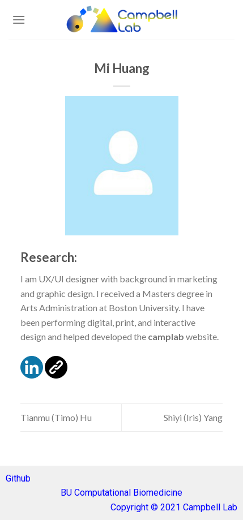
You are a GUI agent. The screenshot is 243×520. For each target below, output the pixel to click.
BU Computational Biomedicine (121, 492)
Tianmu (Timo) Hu (56, 417)
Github (18, 478)
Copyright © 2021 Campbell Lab (173, 507)
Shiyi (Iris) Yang (193, 417)
